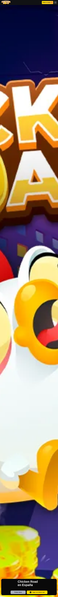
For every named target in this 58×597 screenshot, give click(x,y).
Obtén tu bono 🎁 (47, 2)
